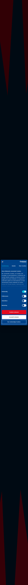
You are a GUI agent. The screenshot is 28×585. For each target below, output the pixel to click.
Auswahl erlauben (14, 317)
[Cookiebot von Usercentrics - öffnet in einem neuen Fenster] (20, 262)
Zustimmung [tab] (5, 266)
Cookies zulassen (14, 312)
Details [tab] (14, 266)
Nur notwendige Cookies (14, 321)
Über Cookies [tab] (22, 266)
